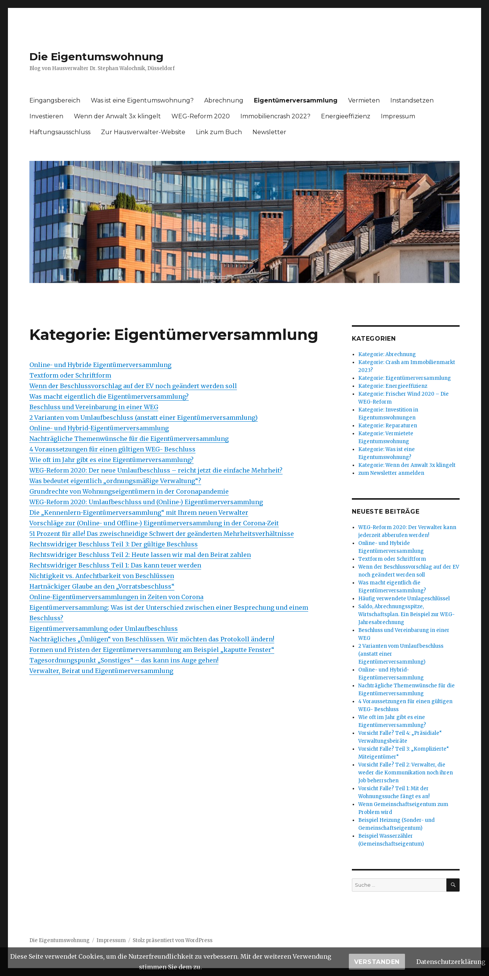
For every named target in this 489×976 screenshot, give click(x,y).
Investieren (46, 116)
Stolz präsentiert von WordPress (172, 940)
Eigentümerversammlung (296, 100)
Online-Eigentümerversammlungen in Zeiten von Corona (116, 597)
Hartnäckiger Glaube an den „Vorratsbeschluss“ (101, 586)
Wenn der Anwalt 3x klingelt (117, 116)
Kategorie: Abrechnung (387, 354)
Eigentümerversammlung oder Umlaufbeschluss (103, 628)
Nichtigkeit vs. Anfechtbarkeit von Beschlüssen (101, 576)
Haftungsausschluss (59, 132)
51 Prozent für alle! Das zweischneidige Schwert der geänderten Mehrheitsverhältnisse (161, 533)
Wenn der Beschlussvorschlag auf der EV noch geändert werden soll (133, 386)
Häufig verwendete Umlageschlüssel (404, 598)
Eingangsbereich (54, 100)
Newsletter (269, 132)
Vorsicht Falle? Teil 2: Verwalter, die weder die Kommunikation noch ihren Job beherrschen (405, 773)
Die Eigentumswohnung (96, 56)
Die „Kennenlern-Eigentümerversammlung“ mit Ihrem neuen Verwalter (138, 512)
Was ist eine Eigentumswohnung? (142, 100)
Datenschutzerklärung (450, 961)
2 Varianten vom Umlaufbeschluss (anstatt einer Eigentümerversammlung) (143, 417)
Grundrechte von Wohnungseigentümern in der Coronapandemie (129, 491)
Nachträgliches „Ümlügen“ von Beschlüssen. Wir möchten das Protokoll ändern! (151, 639)
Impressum (398, 116)
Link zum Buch (219, 132)
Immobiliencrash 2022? (275, 116)
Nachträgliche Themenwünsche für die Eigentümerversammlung (129, 438)
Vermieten (364, 100)
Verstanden (377, 961)
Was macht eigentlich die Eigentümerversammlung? (109, 396)
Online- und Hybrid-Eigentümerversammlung (99, 428)
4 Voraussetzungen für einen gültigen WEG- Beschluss (112, 449)
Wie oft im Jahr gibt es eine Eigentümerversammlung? (111, 460)
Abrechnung (223, 100)
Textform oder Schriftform (70, 375)
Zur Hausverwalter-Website (143, 132)
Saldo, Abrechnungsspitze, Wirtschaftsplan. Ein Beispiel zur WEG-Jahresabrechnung (406, 614)
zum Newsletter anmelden (391, 473)
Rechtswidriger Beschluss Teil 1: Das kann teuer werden (115, 565)
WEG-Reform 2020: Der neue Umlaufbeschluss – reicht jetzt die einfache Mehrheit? (156, 470)
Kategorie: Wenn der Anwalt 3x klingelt (406, 465)
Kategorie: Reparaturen (387, 425)
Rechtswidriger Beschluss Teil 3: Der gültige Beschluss (113, 544)
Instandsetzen (412, 100)
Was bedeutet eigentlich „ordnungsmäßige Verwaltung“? (115, 481)
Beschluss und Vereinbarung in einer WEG (93, 407)
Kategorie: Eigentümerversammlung (404, 378)
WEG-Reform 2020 (200, 116)
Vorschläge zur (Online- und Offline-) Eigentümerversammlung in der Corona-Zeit (154, 523)
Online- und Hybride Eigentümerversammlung (100, 365)
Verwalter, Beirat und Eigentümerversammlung (101, 671)
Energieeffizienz (345, 116)
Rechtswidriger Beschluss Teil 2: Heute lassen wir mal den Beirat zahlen (140, 554)
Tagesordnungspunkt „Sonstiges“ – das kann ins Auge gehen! (124, 660)
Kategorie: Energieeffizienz (392, 386)
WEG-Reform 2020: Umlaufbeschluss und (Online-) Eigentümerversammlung (146, 502)
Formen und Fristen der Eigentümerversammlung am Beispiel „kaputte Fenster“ (151, 649)
